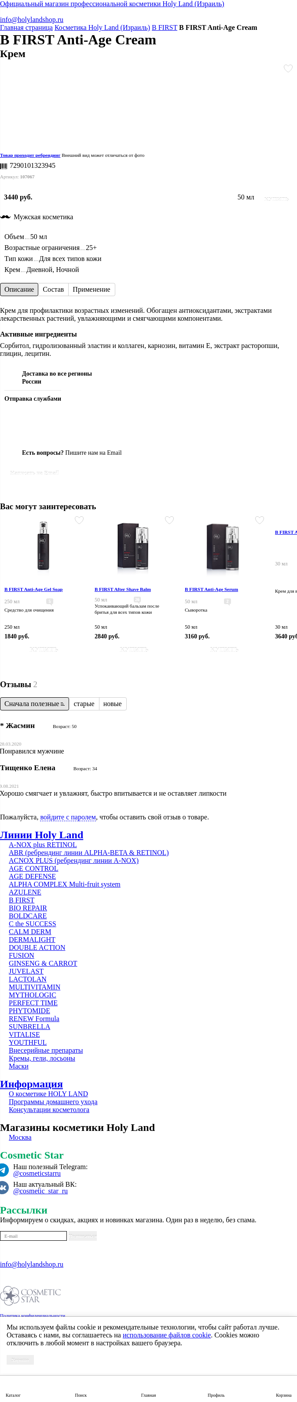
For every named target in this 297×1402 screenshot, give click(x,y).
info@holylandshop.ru (31, 19)
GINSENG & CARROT (43, 963)
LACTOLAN (28, 979)
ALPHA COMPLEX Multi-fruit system (65, 884)
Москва (20, 1137)
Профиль (216, 1395)
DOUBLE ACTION (37, 947)
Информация (31, 1084)
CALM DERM (30, 931)
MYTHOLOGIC (32, 995)
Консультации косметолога (49, 1109)
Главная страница (26, 27)
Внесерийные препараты (46, 1050)
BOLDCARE (28, 916)
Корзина (283, 1395)
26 (137, 599)
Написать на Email (34, 473)
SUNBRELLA (29, 1026)
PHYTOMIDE (29, 1010)
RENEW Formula (34, 1018)
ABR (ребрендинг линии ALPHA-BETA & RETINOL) (89, 852)
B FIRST (164, 27)
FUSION (21, 955)
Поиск (81, 1395)
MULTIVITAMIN (34, 987)
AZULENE (25, 892)
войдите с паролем (68, 817)
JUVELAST (26, 971)
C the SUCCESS (32, 923)
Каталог (13, 1395)
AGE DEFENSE (32, 876)
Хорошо (20, 1359)
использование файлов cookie (167, 1335)
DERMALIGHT (32, 939)
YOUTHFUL (28, 1042)
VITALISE (24, 1034)
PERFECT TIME (33, 1003)
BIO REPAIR (28, 908)
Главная (148, 1395)
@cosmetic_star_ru (40, 1191)
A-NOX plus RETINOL (43, 844)
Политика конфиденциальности (32, 1315)
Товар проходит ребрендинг (30, 155)
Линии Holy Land (41, 834)
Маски (19, 1066)
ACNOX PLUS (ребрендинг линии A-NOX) (74, 860)
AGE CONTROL (33, 868)
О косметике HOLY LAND (48, 1094)
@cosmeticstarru (37, 1173)
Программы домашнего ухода (53, 1101)
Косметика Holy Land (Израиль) (102, 27)
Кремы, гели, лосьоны (42, 1058)
